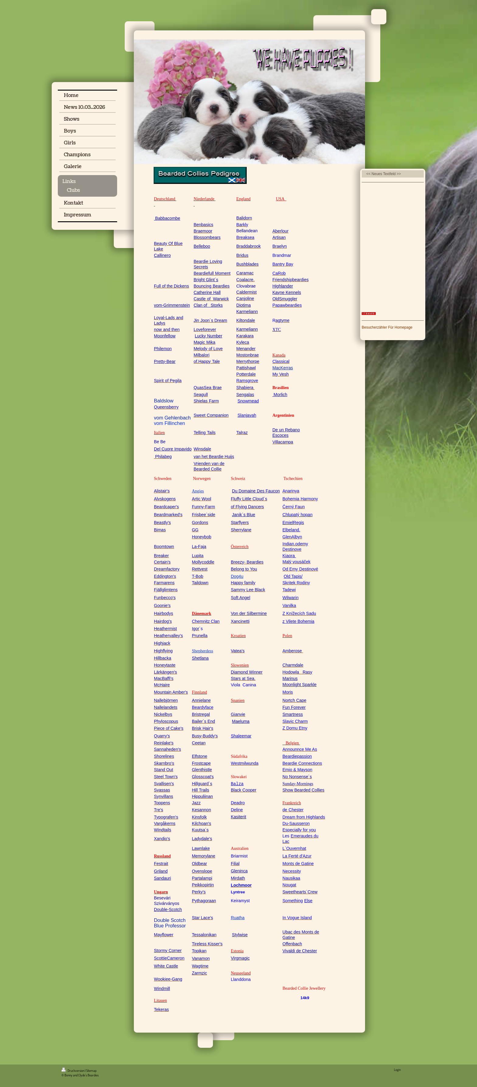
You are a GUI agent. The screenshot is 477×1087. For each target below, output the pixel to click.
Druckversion (73, 1070)
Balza (237, 784)
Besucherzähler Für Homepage (387, 327)
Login (397, 1070)
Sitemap (91, 1070)
